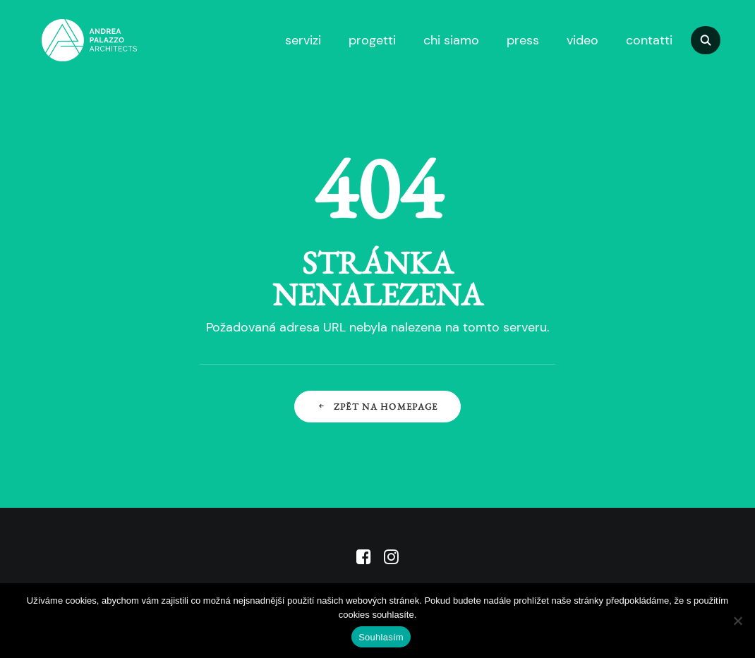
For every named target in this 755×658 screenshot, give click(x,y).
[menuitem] (301, 40)
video (582, 40)
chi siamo (451, 40)
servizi (303, 40)
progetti (372, 40)
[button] (712, 40)
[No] (737, 621)
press (523, 40)
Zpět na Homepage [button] (377, 407)
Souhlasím (381, 637)
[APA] (69, 40)
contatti (649, 40)
